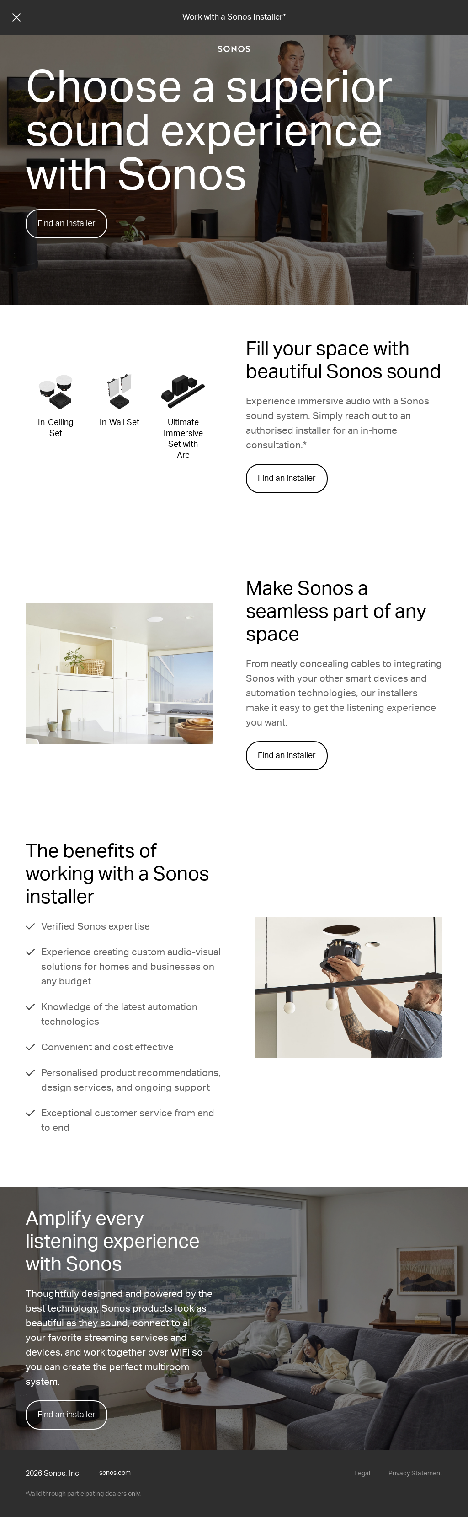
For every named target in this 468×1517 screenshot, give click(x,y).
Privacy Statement (415, 1473)
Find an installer (66, 224)
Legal (362, 1473)
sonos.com (115, 1473)
